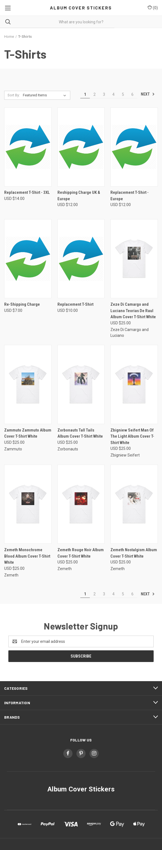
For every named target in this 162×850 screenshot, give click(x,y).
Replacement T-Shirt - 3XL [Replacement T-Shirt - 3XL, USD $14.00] (27, 192)
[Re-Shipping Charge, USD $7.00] (27, 258)
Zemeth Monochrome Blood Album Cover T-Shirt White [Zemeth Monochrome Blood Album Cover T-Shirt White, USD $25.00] (27, 556)
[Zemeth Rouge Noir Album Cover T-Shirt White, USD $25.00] (81, 504)
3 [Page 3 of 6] (104, 94)
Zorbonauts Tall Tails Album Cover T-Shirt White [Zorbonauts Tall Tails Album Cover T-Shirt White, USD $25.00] (80, 433)
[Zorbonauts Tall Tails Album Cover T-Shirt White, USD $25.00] (81, 384)
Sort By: (14, 95)
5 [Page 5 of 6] (123, 94)
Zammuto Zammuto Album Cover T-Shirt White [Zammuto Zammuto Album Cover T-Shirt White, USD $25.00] (27, 433)
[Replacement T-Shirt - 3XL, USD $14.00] (27, 147)
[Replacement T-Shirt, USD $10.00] (81, 258)
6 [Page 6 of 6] (132, 94)
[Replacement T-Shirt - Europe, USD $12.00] (134, 147)
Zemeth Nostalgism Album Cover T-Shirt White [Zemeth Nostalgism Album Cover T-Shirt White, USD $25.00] (133, 553)
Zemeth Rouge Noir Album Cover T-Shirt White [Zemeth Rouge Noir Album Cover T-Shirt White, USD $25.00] (80, 553)
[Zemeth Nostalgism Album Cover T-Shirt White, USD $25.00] (134, 504)
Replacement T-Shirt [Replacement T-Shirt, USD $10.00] (75, 304)
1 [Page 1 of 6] (85, 94)
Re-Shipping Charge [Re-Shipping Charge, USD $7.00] (22, 304)
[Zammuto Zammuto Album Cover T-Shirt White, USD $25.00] (27, 384)
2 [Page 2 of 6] (94, 94)
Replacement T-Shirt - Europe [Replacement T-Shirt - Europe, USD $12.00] (129, 195)
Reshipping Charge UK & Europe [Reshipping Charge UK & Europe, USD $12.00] (78, 195)
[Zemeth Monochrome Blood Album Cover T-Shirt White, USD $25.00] (27, 504)
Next (148, 94)
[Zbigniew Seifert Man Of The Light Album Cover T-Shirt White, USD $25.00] (134, 384)
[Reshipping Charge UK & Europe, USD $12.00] (81, 147)
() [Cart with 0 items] (153, 7)
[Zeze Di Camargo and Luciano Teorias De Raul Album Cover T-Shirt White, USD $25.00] (134, 258)
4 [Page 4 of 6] (113, 94)
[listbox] (45, 95)
